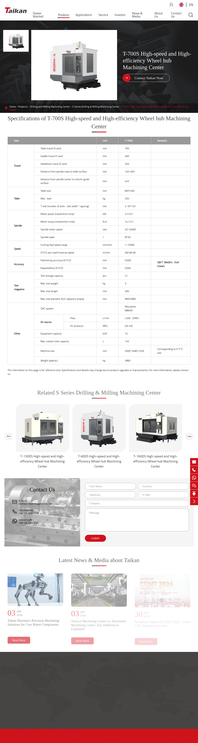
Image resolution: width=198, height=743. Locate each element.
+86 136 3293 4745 (29, 523)
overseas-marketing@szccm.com (35, 503)
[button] (8, 436)
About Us (158, 15)
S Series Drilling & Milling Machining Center (95, 106)
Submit (95, 538)
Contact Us (176, 15)
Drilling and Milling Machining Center (50, 106)
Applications (84, 14)
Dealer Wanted (38, 15)
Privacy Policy (186, 736)
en (191, 4)
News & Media (137, 15)
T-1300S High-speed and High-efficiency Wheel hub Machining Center (42, 461)
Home (12, 106)
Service (103, 14)
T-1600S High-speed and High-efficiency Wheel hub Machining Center (155, 461)
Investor (120, 14)
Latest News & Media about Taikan (99, 562)
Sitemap (172, 736)
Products (63, 15)
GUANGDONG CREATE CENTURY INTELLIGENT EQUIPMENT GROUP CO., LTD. (59, 736)
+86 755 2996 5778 (29, 513)
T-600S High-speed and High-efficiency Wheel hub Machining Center (99, 461)
